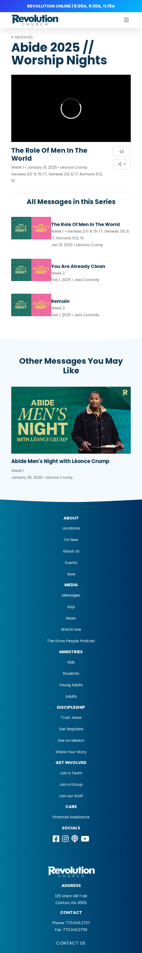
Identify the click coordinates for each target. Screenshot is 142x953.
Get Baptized (71, 729)
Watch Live (71, 629)
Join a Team (71, 773)
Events (71, 562)
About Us (71, 551)
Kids (71, 662)
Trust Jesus (71, 717)
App (71, 606)
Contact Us (71, 943)
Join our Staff (71, 796)
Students (71, 673)
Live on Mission (71, 740)
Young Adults (71, 685)
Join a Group (71, 784)
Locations (71, 528)
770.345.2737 (78, 923)
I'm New (71, 539)
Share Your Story (71, 752)
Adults (71, 696)
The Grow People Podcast (71, 641)
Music (71, 618)
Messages (71, 595)
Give (71, 574)
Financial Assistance (71, 817)
